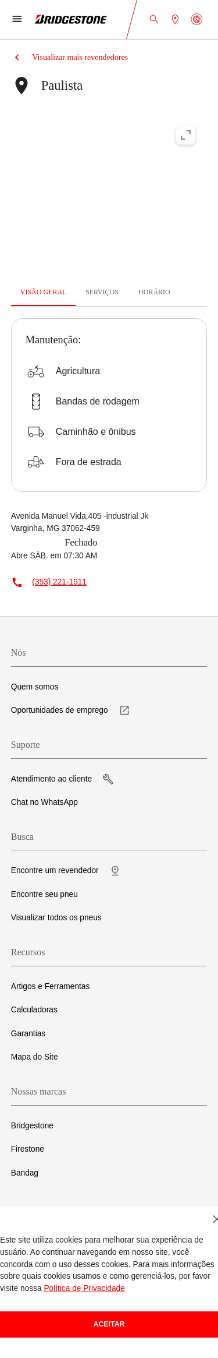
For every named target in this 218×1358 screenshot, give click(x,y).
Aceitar (109, 1324)
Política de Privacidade (84, 1288)
